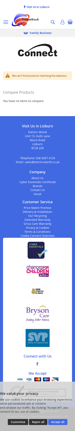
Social (37, 194)
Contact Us (37, 190)
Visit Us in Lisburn (38, 7)
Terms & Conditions (37, 232)
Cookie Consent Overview (37, 236)
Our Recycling (37, 216)
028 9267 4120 (45, 158)
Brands (37, 186)
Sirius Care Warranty (37, 224)
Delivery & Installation (37, 212)
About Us (37, 178)
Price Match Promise (37, 208)
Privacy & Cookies (37, 228)
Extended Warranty (37, 220)
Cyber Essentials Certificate (37, 182)
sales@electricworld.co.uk (42, 162)
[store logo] (25, 20)
